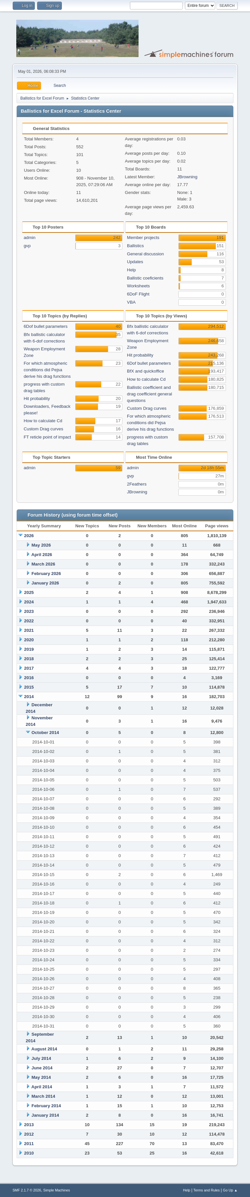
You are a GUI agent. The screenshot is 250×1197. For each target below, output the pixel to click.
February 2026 (46, 573)
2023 (29, 611)
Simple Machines (56, 1190)
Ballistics (135, 245)
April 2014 (41, 1086)
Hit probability (37, 398)
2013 (29, 1124)
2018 (29, 658)
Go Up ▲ (230, 1190)
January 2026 (45, 583)
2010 (29, 1153)
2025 (29, 592)
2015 (29, 687)
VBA (131, 302)
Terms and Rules (206, 1190)
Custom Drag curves (43, 428)
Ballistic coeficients (145, 278)
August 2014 (44, 1048)
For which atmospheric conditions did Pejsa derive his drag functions (47, 370)
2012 (29, 1134)
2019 (29, 649)
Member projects (143, 237)
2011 (29, 1143)
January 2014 (45, 1115)
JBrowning (187, 176)
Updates (135, 261)
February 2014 (46, 1105)
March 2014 (43, 1096)
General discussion (145, 253)
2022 (29, 620)
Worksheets (138, 285)
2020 (29, 639)
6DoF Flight (138, 294)
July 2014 (41, 1058)
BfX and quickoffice (145, 371)
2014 (29, 696)
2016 (29, 677)
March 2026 (43, 564)
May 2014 (41, 1077)
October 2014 (45, 732)
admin (29, 237)
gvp (27, 245)
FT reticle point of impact (47, 437)
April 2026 (41, 554)
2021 (29, 630)
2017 (29, 668)
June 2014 (42, 1067)
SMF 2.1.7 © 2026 (26, 1190)
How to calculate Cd (43, 420)
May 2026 (41, 545)
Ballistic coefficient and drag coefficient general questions (149, 394)
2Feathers (136, 484)
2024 (29, 601)
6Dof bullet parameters (46, 326)
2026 (29, 535)
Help (131, 269)
